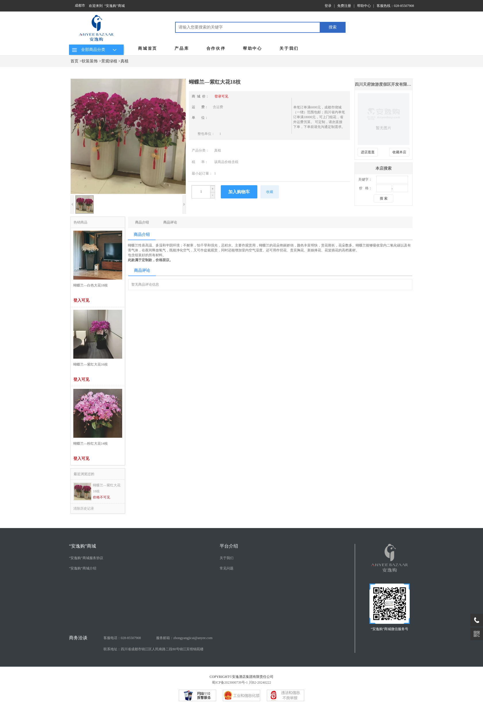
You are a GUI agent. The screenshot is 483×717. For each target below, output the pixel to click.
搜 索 (384, 198)
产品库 (182, 48)
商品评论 (170, 222)
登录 (328, 6)
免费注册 (344, 6)
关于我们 (289, 48)
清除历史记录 (83, 508)
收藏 (269, 192)
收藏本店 (399, 152)
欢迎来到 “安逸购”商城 (107, 6)
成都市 (80, 5)
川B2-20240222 (260, 682)
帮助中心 (364, 6)
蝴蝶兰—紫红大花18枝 (106, 488)
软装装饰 (90, 61)
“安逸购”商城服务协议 (86, 558)
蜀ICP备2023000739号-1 (230, 682)
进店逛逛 (368, 152)
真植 (124, 61)
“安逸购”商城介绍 (82, 568)
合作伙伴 (216, 48)
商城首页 (147, 48)
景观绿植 (109, 61)
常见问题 (226, 568)
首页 (74, 61)
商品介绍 (142, 222)
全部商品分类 (95, 49)
